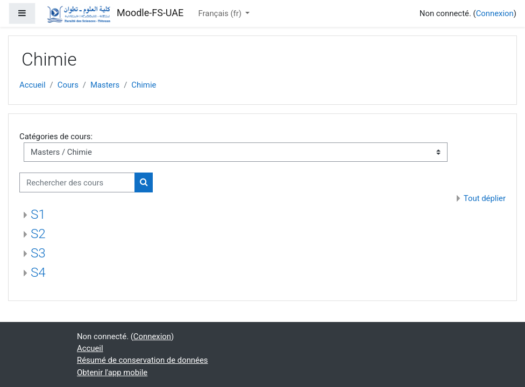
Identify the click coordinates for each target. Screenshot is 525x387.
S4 (38, 272)
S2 (38, 233)
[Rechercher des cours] (77, 182)
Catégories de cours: (56, 136)
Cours (68, 85)
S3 (38, 253)
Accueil (32, 85)
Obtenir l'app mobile (112, 372)
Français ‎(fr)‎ (221, 13)
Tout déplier (485, 198)
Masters (104, 85)
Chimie (143, 85)
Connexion (495, 13)
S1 (38, 214)
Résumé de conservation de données (142, 360)
